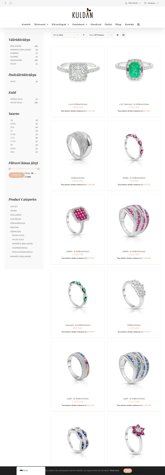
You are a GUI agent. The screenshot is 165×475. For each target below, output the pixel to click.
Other (13, 211)
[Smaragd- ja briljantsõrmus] (77, 269)
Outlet (14, 206)
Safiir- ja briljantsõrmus (78, 398)
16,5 (12, 127)
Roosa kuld (18, 235)
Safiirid (14, 57)
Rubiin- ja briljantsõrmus (134, 177)
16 (11, 120)
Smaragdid (16, 60)
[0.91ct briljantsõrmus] (77, 48)
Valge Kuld (16, 102)
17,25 (12, 134)
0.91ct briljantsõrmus (77, 104)
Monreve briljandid (20, 49)
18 (11, 145)
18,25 (12, 148)
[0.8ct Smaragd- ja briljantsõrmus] (134, 48)
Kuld (12, 81)
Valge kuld (18, 239)
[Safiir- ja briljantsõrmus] (77, 342)
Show (96, 35)
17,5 (12, 138)
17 (11, 131)
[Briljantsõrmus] (77, 122)
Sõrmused (15, 231)
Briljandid (15, 46)
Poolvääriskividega (22, 252)
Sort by (58, 35)
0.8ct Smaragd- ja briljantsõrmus (134, 104)
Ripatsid (14, 227)
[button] (138, 24)
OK (127, 470)
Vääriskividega (20, 248)
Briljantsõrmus (78, 177)
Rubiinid (14, 53)
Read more (114, 470)
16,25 (12, 123)
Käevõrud (15, 219)
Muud (13, 64)
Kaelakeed (15, 215)
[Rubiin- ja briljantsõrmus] (134, 122)
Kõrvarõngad (17, 223)
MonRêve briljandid (22, 243)
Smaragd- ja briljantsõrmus (77, 325)
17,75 (12, 141)
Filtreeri (16, 175)
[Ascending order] (83, 35)
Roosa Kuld (16, 99)
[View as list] (123, 35)
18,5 (12, 152)
